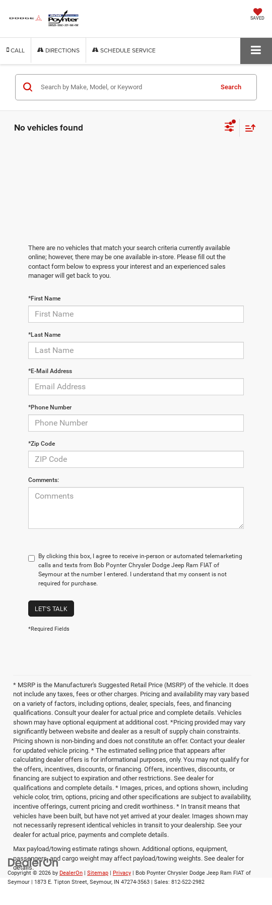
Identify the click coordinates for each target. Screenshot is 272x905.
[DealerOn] (33, 862)
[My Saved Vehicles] (257, 15)
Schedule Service (124, 50)
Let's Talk (51, 608)
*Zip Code (41, 443)
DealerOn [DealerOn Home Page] (71, 873)
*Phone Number (50, 407)
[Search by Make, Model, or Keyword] (125, 87)
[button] (15, 50)
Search (231, 87)
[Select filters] (229, 128)
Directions (58, 50)
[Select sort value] (248, 128)
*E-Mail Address (50, 371)
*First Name (44, 298)
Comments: (43, 480)
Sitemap (97, 873)
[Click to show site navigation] (256, 51)
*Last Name (44, 334)
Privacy (122, 873)
